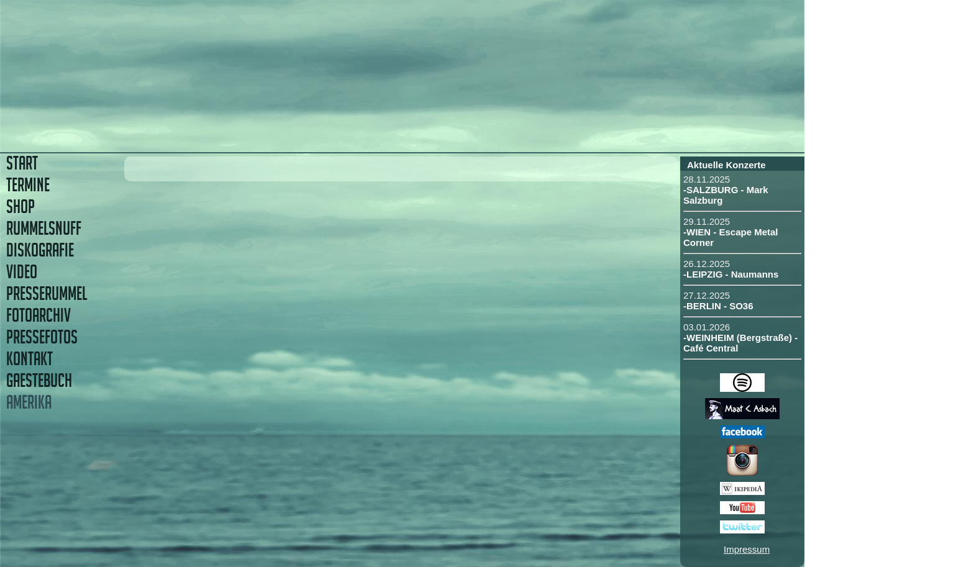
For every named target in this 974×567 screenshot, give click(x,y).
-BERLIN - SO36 (718, 306)
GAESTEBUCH (39, 380)
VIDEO (21, 271)
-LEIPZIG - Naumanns (730, 274)
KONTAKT (29, 358)
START (22, 163)
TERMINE (28, 185)
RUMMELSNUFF (43, 228)
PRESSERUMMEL (46, 293)
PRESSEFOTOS (42, 337)
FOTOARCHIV (38, 315)
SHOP (20, 206)
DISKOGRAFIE (40, 250)
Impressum (747, 549)
